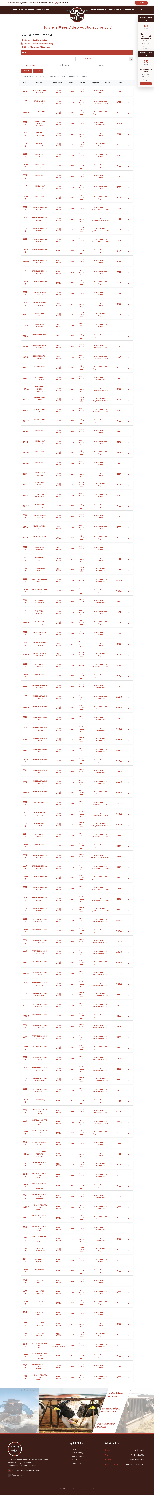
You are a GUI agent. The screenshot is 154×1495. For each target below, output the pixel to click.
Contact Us (128, 10)
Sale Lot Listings (26, 10)
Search (26, 71)
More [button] (138, 10)
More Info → (146, 84)
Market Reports (78, 1456)
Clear (38, 71)
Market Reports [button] (97, 10)
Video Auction (42, 10)
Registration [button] (114, 10)
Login (141, 3)
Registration (76, 1460)
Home (15, 9)
